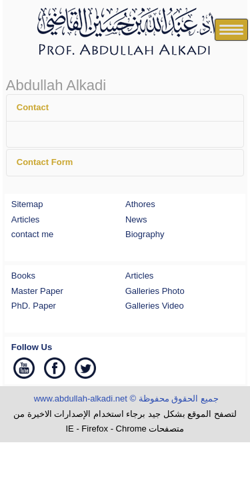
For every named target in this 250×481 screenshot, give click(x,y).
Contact (33, 107)
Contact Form (45, 162)
